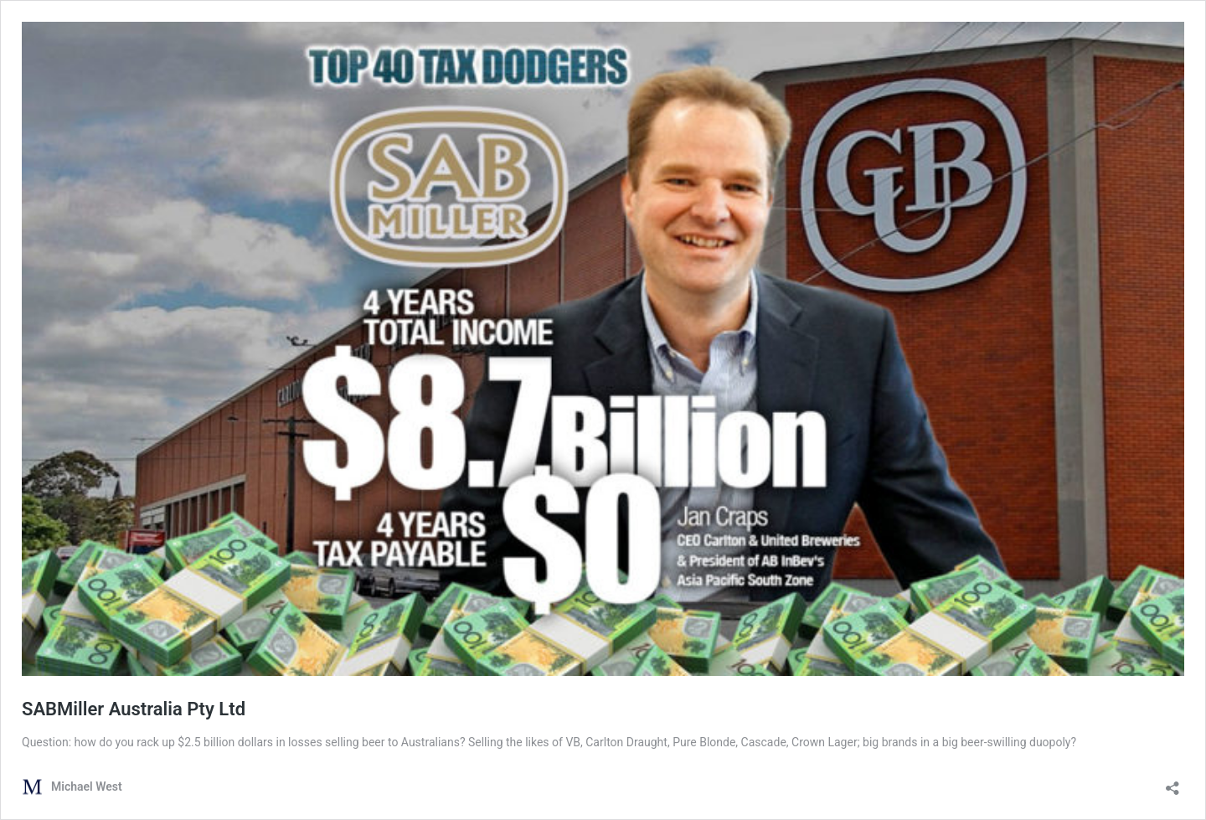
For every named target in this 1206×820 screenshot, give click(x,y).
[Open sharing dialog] (1172, 783)
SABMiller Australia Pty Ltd (133, 709)
